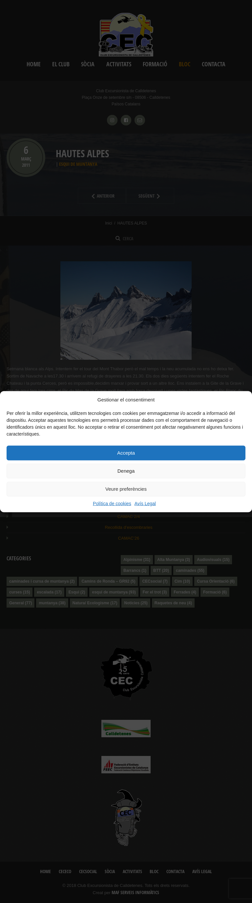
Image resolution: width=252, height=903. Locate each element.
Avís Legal (145, 503)
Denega (126, 471)
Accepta (126, 453)
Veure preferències (126, 489)
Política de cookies (112, 503)
